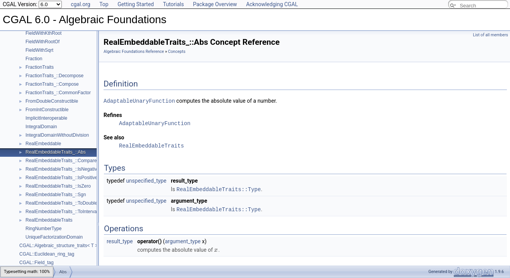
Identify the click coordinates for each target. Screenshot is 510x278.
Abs (63, 266)
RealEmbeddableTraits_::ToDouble (61, 203)
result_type (120, 240)
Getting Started (135, 4)
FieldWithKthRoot (43, 33)
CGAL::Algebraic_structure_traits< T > (58, 245)
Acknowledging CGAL (272, 4)
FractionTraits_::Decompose (54, 75)
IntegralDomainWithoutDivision (57, 135)
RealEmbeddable (43, 143)
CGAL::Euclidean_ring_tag (46, 254)
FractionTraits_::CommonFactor (58, 92)
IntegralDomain (41, 126)
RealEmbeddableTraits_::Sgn (56, 194)
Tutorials (173, 4)
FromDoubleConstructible (52, 101)
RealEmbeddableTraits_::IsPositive (61, 177)
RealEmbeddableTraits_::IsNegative (63, 169)
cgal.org (80, 4)
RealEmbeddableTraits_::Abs (56, 152)
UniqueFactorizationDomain (54, 237)
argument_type (183, 240)
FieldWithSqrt (39, 50)
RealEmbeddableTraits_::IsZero (58, 186)
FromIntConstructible (47, 109)
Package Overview (215, 4)
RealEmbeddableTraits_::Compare (61, 160)
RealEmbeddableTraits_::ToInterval (62, 211)
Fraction (34, 58)
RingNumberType (43, 228)
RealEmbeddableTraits (49, 220)
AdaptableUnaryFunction (139, 100)
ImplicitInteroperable (46, 118)
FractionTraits (40, 67)
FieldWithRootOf (43, 41)
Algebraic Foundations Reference (134, 51)
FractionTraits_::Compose (52, 84)
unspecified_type (146, 180)
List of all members (490, 34)
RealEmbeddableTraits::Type (219, 188)
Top (104, 4)
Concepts (176, 51)
